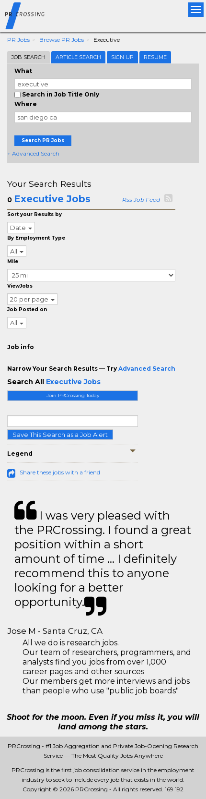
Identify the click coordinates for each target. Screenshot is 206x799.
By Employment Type (36, 238)
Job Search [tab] (28, 57)
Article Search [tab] (78, 57)
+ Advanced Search (33, 153)
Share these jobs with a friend (60, 472)
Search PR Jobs (43, 140)
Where (25, 104)
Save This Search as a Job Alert (60, 434)
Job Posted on (27, 309)
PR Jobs (18, 39)
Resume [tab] (155, 57)
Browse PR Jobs (61, 39)
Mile (12, 261)
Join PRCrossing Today (72, 395)
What (23, 70)
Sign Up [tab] (122, 57)
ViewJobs (20, 286)
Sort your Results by (34, 214)
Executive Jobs (52, 199)
